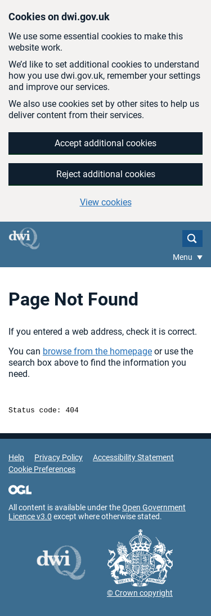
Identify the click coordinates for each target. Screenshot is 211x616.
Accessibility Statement (133, 459)
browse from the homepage (97, 351)
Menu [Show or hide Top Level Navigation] (183, 257)
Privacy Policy (58, 459)
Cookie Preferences (41, 470)
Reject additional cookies (105, 174)
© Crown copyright (140, 594)
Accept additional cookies (105, 143)
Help (16, 459)
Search (192, 238)
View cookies (106, 202)
